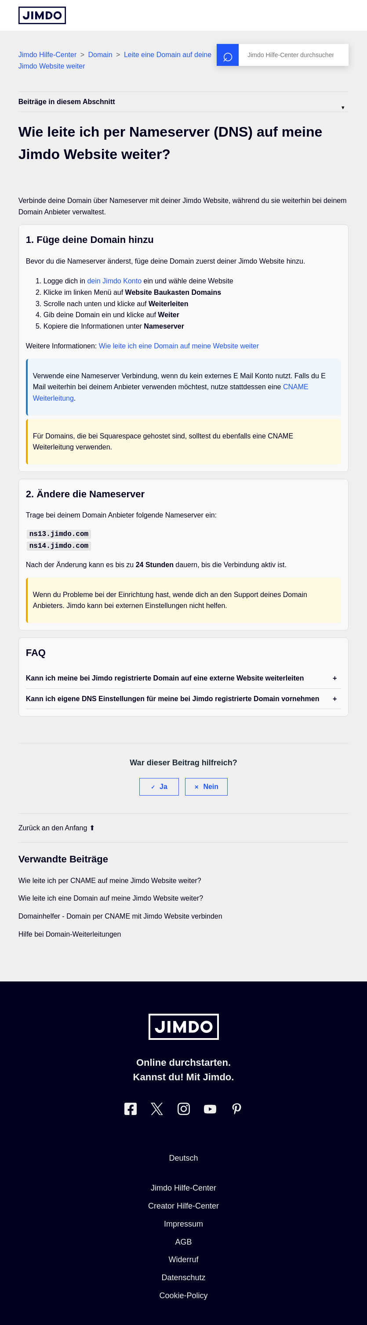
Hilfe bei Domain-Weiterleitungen (69, 932)
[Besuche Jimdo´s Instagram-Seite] (184, 1109)
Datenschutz (183, 1275)
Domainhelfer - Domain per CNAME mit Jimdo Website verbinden (120, 914)
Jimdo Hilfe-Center (47, 54)
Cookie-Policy (183, 1293)
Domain (100, 54)
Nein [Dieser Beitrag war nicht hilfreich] (210, 785)
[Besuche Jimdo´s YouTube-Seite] (210, 1109)
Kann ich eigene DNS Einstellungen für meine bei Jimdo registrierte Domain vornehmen (173, 697)
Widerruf (183, 1257)
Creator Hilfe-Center (183, 1204)
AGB (183, 1240)
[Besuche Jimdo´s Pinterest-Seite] (236, 1109)
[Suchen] (283, 55)
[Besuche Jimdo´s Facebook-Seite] (130, 1109)
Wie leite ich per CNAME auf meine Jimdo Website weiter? (109, 879)
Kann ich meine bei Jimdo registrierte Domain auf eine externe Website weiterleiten (165, 676)
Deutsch (183, 1156)
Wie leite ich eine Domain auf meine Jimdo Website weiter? (110, 896)
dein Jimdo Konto (114, 281)
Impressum (183, 1222)
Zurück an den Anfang (56, 826)
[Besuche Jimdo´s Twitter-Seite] (157, 1109)
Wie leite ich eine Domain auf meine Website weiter (179, 346)
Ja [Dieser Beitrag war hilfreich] (163, 785)
